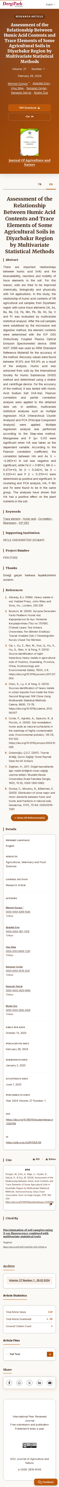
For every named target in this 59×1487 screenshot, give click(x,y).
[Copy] (50, 1204)
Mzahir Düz (41, 92)
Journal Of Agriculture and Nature (30, 162)
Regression (9, 522)
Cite (29, 116)
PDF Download (29, 107)
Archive (9, 1266)
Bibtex (51, 1159)
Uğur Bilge (17, 88)
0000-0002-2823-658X (18, 990)
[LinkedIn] (39, 1383)
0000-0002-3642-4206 (18, 1010)
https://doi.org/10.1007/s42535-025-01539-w (25, 1247)
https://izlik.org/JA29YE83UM (23, 1142)
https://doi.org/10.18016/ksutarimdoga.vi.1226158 (30, 1202)
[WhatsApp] (19, 1383)
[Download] (50, 1354)
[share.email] (50, 1383)
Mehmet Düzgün (18, 83)
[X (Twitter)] (29, 1383)
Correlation (45, 518)
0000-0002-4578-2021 (18, 971)
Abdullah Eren (41, 83)
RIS (36, 1159)
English (50, 4)
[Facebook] (9, 1383)
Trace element (11, 518)
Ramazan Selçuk (21, 92)
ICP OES (24, 522)
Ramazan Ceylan (36, 88)
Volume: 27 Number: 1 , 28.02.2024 (29, 1280)
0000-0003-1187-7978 (17, 931)
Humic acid (29, 518)
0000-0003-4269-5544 (18, 912)
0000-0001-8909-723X (18, 951)
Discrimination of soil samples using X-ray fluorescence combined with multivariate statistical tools (28, 1233)
